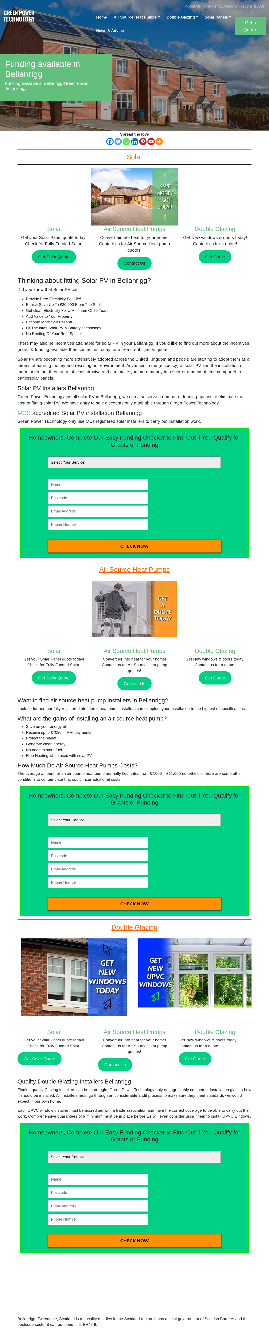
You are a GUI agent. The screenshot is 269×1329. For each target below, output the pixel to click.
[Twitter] (118, 141)
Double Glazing (181, 17)
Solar (54, 229)
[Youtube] (151, 141)
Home (101, 17)
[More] (159, 141)
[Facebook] (110, 141)
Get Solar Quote (54, 256)
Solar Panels (216, 17)
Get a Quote (249, 26)
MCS (24, 413)
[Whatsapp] (126, 141)
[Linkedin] (134, 141)
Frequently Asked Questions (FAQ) (234, 6)
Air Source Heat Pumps (135, 17)
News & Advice (110, 30)
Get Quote (215, 256)
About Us (193, 6)
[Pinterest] (143, 141)
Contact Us (134, 263)
